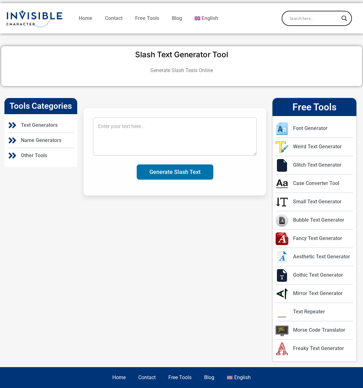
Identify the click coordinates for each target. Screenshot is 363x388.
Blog (177, 18)
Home (85, 18)
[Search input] (314, 18)
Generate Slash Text (175, 172)
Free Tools (147, 18)
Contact (113, 18)
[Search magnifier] (344, 18)
